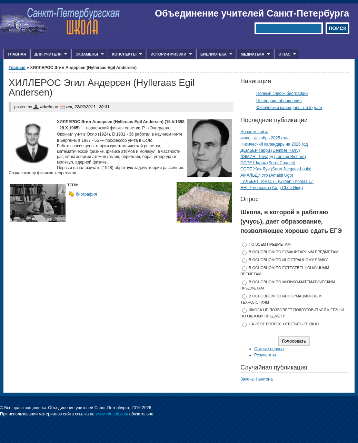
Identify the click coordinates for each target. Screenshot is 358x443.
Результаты (265, 355)
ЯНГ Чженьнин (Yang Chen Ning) (271, 187)
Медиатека (253, 54)
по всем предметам (269, 244)
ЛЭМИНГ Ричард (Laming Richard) (273, 156)
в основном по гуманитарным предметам (293, 252)
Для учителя (48, 54)
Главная (17, 54)
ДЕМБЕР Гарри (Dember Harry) (270, 150)
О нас (285, 54)
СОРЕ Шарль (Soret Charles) (267, 162)
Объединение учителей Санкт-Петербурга (252, 13)
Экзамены (87, 54)
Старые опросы (269, 348)
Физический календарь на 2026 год (274, 144)
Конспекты (125, 54)
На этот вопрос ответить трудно (284, 324)
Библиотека (214, 54)
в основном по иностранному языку (288, 260)
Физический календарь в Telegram (289, 107)
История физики (169, 54)
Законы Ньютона (256, 379)
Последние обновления (279, 100)
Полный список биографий (282, 93)
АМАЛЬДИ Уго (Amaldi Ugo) (266, 175)
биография (86, 194)
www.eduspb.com (112, 414)
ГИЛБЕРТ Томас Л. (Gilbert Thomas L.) (277, 181)
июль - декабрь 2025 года (265, 138)
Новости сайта (254, 131)
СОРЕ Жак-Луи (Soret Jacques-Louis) (275, 169)
